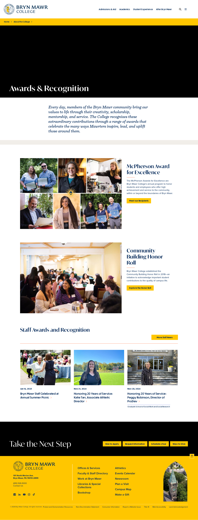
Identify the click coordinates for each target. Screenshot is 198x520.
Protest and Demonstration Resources (58, 507)
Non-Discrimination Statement (87, 507)
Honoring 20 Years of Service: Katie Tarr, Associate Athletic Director (93, 397)
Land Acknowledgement (178, 507)
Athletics (120, 468)
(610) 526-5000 (20, 483)
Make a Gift (122, 494)
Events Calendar (125, 473)
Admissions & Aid (107, 9)
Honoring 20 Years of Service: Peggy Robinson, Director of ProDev (146, 397)
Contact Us (18, 485)
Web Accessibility (159, 507)
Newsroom (122, 479)
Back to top (192, 456)
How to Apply (112, 444)
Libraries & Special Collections (89, 485)
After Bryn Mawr (164, 9)
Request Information (135, 444)
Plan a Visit (122, 484)
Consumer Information (111, 507)
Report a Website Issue (132, 507)
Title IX (146, 507)
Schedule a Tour (158, 444)
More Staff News (165, 337)
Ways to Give (179, 444)
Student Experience (143, 9)
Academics (124, 9)
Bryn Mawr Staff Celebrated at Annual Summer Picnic (39, 395)
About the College (22, 22)
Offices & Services (89, 468)
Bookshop (84, 492)
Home (6, 22)
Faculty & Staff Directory (93, 473)
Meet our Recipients (139, 200)
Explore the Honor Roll (140, 288)
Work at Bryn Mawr (90, 479)
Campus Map (123, 489)
